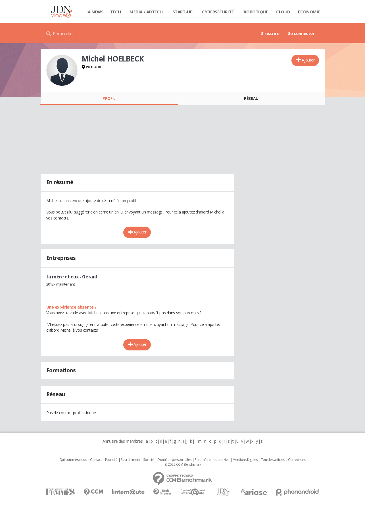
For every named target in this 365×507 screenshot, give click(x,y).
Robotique (256, 12)
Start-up (182, 12)
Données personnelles (174, 460)
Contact (96, 460)
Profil (109, 98)
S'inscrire (270, 33)
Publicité (111, 460)
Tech (115, 12)
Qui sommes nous (73, 460)
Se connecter (301, 33)
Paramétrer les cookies (212, 460)
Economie (309, 12)
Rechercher (63, 33)
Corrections (297, 460)
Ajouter (308, 60)
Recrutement (130, 460)
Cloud (283, 12)
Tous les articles (273, 460)
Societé (148, 460)
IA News (94, 12)
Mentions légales (245, 460)
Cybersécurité (218, 12)
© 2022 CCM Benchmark (182, 465)
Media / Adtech (146, 12)
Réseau (251, 98)
